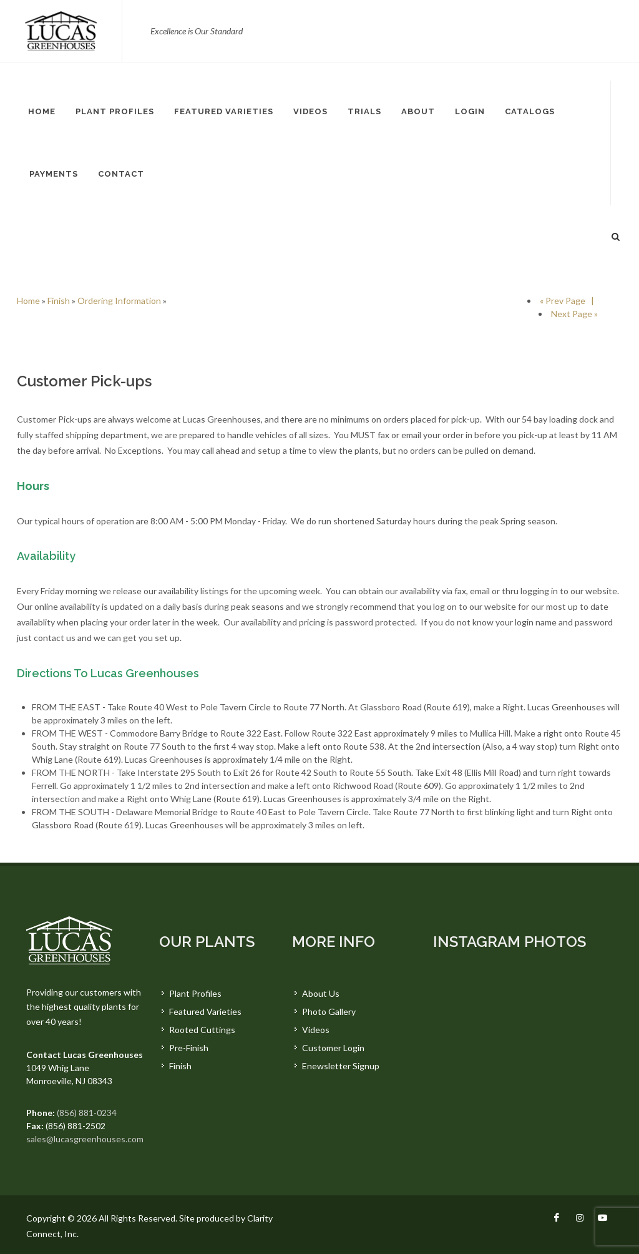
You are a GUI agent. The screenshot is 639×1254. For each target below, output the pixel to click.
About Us (320, 993)
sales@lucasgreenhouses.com (85, 1139)
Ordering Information (119, 300)
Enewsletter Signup (340, 1066)
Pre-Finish (188, 1047)
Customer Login (333, 1047)
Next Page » (574, 313)
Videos (315, 1029)
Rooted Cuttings (202, 1029)
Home (28, 300)
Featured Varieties (205, 1011)
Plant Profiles (195, 993)
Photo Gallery (329, 1011)
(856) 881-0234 (87, 1112)
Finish (58, 300)
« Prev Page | (569, 300)
